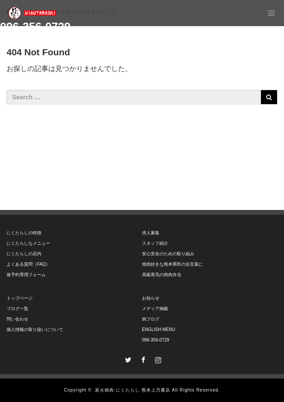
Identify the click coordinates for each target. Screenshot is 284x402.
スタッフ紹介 (155, 243)
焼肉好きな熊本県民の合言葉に (172, 264)
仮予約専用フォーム (26, 274)
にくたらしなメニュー (28, 243)
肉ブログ (150, 319)
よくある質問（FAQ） (28, 264)
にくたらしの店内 (24, 253)
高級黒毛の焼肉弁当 (161, 274)
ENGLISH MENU (158, 329)
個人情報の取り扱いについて (35, 329)
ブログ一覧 (17, 308)
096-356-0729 (155, 340)
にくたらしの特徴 (24, 232)
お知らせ (150, 298)
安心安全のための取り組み (168, 253)
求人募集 (150, 232)
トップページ (20, 298)
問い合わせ (17, 319)
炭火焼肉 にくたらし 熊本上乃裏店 (132, 390)
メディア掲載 (155, 308)
